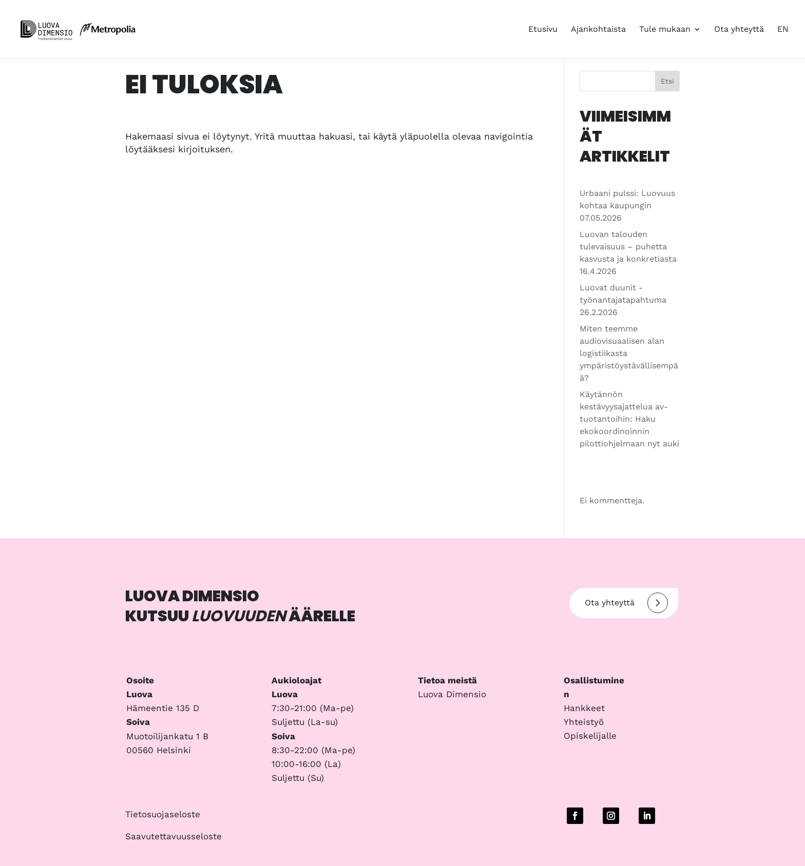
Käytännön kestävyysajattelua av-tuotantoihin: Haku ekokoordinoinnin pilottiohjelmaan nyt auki (629, 418)
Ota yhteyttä (739, 30)
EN (783, 30)
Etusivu (543, 30)
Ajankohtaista (598, 30)
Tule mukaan (665, 30)
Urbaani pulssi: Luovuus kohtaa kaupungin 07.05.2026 (627, 205)
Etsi (667, 81)
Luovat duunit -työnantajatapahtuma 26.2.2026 (623, 300)
